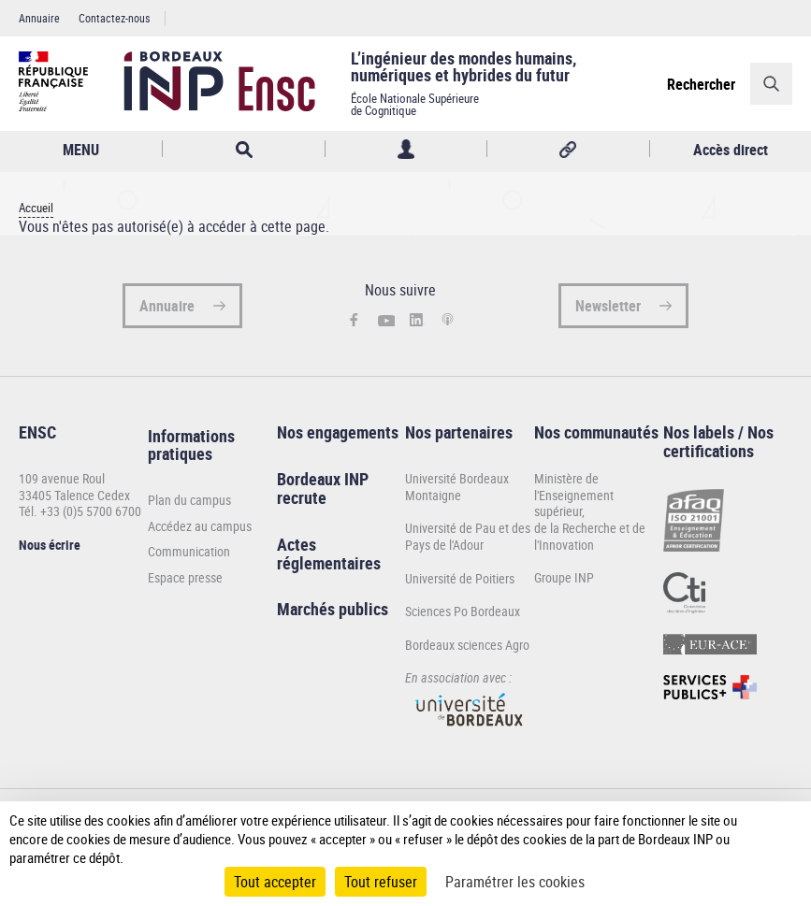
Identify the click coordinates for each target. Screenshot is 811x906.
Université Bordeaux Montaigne (457, 486)
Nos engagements (337, 432)
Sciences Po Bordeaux (462, 611)
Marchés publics (332, 608)
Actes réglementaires (329, 553)
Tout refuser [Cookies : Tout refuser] (380, 881)
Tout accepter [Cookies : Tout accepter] (275, 881)
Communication (189, 551)
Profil (406, 149)
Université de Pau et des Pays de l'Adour (467, 536)
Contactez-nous (114, 17)
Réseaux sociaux (567, 149)
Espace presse (185, 577)
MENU (81, 149)
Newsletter (608, 305)
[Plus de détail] (780, 839)
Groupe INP (564, 577)
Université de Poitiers (459, 578)
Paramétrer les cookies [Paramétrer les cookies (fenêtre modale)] (515, 881)
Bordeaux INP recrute (323, 488)
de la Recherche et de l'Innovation (589, 536)
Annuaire (39, 17)
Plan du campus (189, 500)
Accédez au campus (200, 526)
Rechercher (701, 84)
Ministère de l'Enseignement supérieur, (574, 494)
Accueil (36, 208)
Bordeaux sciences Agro (467, 645)
